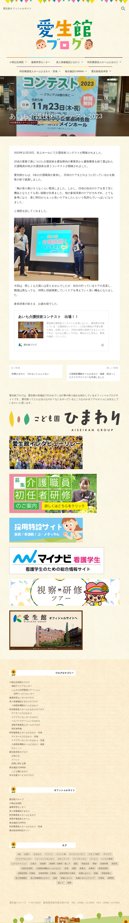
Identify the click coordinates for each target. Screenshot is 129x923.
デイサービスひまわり (22, 713)
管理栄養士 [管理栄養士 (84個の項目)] (106, 873)
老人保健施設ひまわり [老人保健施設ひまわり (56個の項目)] (40, 878)
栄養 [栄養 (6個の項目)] (74, 868)
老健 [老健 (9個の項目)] (55, 878)
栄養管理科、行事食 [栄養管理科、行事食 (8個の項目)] (47, 873)
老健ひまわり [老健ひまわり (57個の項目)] (66, 878)
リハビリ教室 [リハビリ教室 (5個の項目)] (107, 859)
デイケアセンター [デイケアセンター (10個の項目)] (24, 859)
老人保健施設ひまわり (68, 62)
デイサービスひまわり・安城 (25, 736)
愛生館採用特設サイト (19, 830)
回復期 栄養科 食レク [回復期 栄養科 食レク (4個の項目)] (59, 864)
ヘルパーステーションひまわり (26, 721)
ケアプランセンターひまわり (25, 717)
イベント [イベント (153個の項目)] (49, 854)
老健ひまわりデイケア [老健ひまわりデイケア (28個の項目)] (85, 878)
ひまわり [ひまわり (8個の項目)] (37, 854)
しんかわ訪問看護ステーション (26, 690)
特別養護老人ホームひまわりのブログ (26, 709)
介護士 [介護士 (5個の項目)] (33, 864)
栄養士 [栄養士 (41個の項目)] (82, 868)
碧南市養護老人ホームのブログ (26, 725)
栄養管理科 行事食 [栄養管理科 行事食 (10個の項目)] (67, 873)
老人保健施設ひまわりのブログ (23, 701)
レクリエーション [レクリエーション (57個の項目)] (19, 864)
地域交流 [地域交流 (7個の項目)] (85, 864)
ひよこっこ (17, 748)
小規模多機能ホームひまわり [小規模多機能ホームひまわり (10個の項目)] (48, 868)
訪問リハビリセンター (24, 694)
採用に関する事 (19, 763)
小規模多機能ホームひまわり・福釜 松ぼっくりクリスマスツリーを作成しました (92, 375)
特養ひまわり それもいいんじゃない (30, 374)
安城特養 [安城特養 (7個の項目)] (104, 864)
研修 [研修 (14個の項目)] (96, 873)
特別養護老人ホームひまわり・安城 (38, 71)
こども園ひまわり (20, 771)
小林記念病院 (16, 62)
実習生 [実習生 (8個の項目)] (114, 864)
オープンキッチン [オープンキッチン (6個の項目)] (77, 854)
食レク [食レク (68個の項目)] (61, 883)
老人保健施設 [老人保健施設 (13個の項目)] (21, 878)
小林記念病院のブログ (19, 682)
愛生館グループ (16, 799)
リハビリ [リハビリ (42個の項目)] (94, 859)
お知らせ (16, 756)
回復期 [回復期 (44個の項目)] (43, 864)
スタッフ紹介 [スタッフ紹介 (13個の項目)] (94, 854)
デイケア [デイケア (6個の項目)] (107, 854)
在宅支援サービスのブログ (21, 775)
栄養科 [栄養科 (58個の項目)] (92, 868)
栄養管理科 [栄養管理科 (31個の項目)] (103, 868)
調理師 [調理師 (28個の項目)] (111, 878)
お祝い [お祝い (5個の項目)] (27, 854)
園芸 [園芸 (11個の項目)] (76, 864)
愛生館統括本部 (99, 71)
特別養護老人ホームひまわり (102, 62)
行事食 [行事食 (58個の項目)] (101, 878)
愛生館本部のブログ (18, 752)
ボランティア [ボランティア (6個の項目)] (63, 859)
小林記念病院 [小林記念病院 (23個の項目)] (26, 868)
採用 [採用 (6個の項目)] (66, 868)
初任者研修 (17, 728)
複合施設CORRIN (74, 71)
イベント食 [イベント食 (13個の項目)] (61, 854)
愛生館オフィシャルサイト (17, 8)
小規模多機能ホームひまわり (25, 705)
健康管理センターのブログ (21, 697)
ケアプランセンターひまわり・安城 (28, 740)
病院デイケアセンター (22, 686)
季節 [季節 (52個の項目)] (95, 864)
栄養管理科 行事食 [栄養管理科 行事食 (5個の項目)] (26, 873)
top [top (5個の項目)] (19, 854)
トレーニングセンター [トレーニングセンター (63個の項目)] (44, 859)
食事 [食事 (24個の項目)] (69, 883)
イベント (16, 760)
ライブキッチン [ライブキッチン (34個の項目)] (79, 859)
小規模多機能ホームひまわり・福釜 (28, 744)
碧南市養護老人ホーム (19, 819)
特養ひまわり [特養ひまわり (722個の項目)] (84, 873)
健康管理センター (40, 62)
